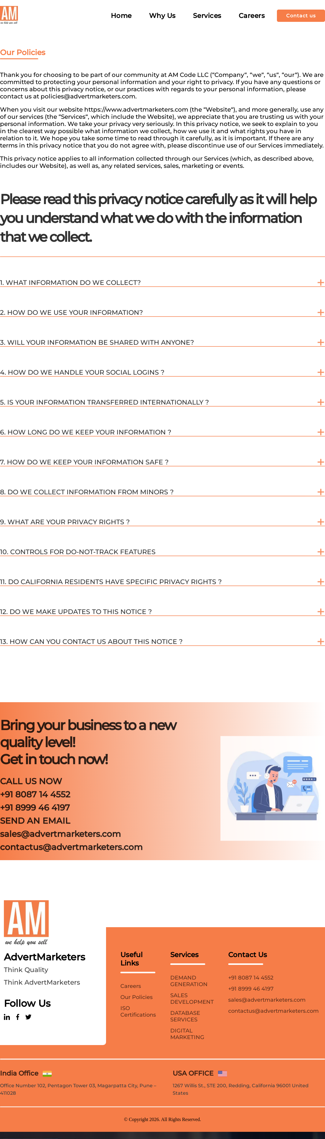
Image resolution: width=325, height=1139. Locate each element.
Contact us (301, 16)
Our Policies (136, 997)
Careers (252, 16)
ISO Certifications (138, 1011)
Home (121, 16)
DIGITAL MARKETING (187, 1034)
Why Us (162, 16)
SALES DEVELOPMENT (192, 998)
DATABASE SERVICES (185, 1016)
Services (207, 16)
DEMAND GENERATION (189, 981)
